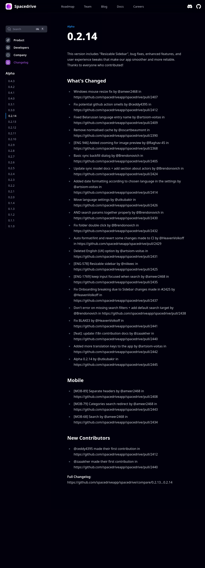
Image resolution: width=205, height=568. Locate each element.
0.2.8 (11, 151)
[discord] (189, 6)
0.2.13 (12, 122)
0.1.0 (11, 226)
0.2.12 (12, 127)
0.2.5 (11, 168)
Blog (104, 6)
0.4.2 (11, 87)
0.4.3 (11, 81)
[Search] (26, 29)
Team (87, 6)
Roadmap (67, 6)
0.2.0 (11, 197)
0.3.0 (11, 110)
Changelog (17, 62)
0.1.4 (11, 203)
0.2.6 (11, 162)
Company (16, 54)
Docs (120, 6)
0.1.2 (11, 214)
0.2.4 (11, 174)
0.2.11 (12, 133)
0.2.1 (11, 191)
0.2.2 (11, 185)
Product (15, 40)
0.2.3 (11, 180)
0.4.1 (11, 92)
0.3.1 (11, 104)
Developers (17, 47)
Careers (138, 6)
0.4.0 (11, 98)
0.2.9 (11, 145)
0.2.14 (12, 116)
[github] (198, 6)
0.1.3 (11, 209)
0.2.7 (11, 156)
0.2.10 (12, 139)
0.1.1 (11, 220)
